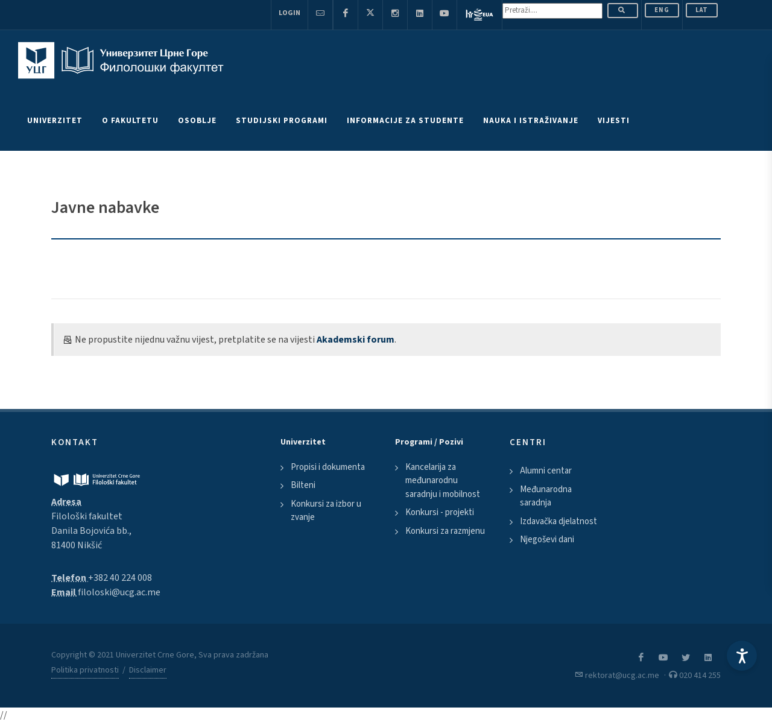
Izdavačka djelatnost (558, 521)
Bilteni (303, 485)
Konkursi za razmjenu (445, 531)
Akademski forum (355, 339)
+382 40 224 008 (120, 577)
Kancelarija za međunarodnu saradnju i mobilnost (442, 481)
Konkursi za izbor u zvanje (326, 511)
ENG (661, 9)
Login (289, 13)
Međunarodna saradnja (546, 496)
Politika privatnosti (85, 670)
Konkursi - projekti (439, 512)
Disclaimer (147, 670)
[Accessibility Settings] (742, 656)
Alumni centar (546, 470)
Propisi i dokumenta (328, 467)
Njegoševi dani (547, 539)
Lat (701, 9)
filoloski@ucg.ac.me (119, 592)
